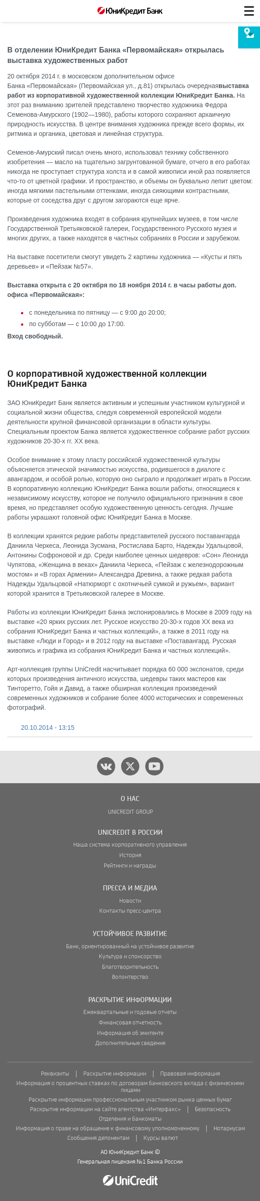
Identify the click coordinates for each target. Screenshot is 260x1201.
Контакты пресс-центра (130, 911)
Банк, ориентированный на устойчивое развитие (130, 946)
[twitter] (130, 766)
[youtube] (154, 766)
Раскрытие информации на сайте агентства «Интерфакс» (105, 1109)
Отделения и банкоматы (130, 1119)
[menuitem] (249, 37)
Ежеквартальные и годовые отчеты (130, 1012)
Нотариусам (229, 1128)
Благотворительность (130, 967)
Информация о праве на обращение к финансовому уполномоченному (107, 1128)
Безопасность (212, 1109)
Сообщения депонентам (98, 1138)
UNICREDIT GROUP (130, 812)
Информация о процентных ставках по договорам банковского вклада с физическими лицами (130, 1087)
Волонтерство (130, 977)
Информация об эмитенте (130, 1033)
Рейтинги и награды (130, 866)
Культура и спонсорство (130, 956)
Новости (130, 901)
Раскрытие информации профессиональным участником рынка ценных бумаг (130, 1100)
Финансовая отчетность (130, 1022)
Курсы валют (160, 1138)
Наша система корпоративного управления (130, 845)
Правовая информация (190, 1074)
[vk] (106, 766)
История (130, 855)
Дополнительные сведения (130, 1043)
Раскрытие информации (114, 1074)
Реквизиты (55, 1074)
